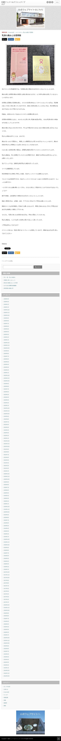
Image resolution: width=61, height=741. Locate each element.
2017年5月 (6, 591)
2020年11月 (6, 476)
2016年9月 (6, 613)
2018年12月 (6, 539)
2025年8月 (6, 320)
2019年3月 (6, 531)
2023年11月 (6, 378)
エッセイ (6, 694)
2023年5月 (6, 394)
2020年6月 (6, 490)
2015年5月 (6, 656)
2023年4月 (6, 397)
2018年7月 (6, 553)
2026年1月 (6, 307)
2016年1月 (6, 634)
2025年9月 (6, 318)
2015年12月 (6, 637)
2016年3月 (6, 629)
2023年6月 (6, 391)
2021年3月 (6, 465)
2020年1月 (6, 503)
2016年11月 (6, 607)
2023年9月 (6, 383)
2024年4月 (6, 364)
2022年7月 (6, 421)
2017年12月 (6, 572)
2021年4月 (6, 462)
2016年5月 (6, 624)
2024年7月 (6, 356)
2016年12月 (6, 604)
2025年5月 (6, 329)
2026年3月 (6, 301)
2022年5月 (6, 427)
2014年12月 (6, 670)
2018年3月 (6, 563)
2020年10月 (6, 479)
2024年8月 (6, 353)
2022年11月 (6, 410)
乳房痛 (31, 32)
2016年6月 (6, 621)
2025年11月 (6, 312)
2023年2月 (6, 402)
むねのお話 (11, 32)
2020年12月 (6, 473)
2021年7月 (6, 454)
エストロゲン (19, 32)
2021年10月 (6, 446)
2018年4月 (6, 561)
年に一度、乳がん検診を (9, 277)
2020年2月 (6, 501)
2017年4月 (6, 594)
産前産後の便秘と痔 (8, 288)
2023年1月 (6, 405)
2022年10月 (6, 413)
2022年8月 (6, 419)
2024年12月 (6, 342)
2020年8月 (6, 484)
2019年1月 (6, 536)
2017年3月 (6, 596)
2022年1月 (6, 438)
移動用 (5, 702)
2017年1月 (6, 602)
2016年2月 (6, 632)
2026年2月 (6, 304)
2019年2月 (6, 533)
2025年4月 (6, 331)
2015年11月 (6, 640)
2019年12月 (6, 506)
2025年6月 (6, 326)
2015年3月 (6, 662)
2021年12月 (6, 440)
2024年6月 (6, 359)
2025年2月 (6, 337)
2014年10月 (6, 676)
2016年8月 (6, 615)
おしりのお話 (7, 686)
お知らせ (6, 689)
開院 (5, 705)
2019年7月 (6, 520)
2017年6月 (6, 588)
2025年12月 (6, 309)
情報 (5, 700)
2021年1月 (6, 471)
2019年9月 (6, 514)
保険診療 (6, 697)
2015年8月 (6, 648)
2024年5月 (6, 361)
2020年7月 (6, 487)
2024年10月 (6, 348)
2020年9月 (6, 482)
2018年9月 (6, 547)
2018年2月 (6, 566)
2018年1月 (6, 569)
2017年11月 (6, 574)
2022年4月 (6, 430)
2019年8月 (6, 517)
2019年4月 (6, 528)
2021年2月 (6, 468)
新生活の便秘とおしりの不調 (10, 282)
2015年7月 (6, 651)
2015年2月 (6, 665)
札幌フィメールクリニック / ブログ (16, 738)
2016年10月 (6, 610)
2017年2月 (6, 599)
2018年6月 (6, 555)
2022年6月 (6, 424)
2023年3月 (6, 400)
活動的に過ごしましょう (9, 280)
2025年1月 (6, 339)
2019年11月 (6, 509)
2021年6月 (6, 457)
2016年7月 (6, 618)
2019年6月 (6, 522)
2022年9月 (6, 416)
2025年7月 (6, 323)
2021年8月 (6, 451)
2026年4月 (6, 299)
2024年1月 (6, 372)
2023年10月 (6, 380)
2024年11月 (6, 345)
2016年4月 (6, 626)
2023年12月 (6, 375)
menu (57, 2)
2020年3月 (6, 498)
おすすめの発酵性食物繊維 (10, 285)
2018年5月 (6, 558)
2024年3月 (6, 367)
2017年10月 (6, 577)
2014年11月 (6, 673)
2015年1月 (6, 667)
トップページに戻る (8, 261)
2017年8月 (6, 583)
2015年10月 (6, 643)
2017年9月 (6, 580)
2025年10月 (6, 315)
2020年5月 (6, 492)
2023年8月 (6, 386)
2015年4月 (6, 659)
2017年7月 (6, 585)
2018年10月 (6, 544)
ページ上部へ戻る (58, 738)
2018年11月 (6, 542)
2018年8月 (6, 550)
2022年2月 (6, 435)
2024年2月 (6, 370)
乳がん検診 (26, 32)
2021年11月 (6, 443)
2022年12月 (6, 408)
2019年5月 (6, 525)
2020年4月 (6, 495)
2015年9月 (6, 645)
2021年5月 (6, 460)
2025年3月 (6, 334)
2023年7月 (6, 389)
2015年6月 (6, 654)
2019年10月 (6, 512)
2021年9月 (6, 449)
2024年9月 (6, 350)
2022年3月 (6, 432)
